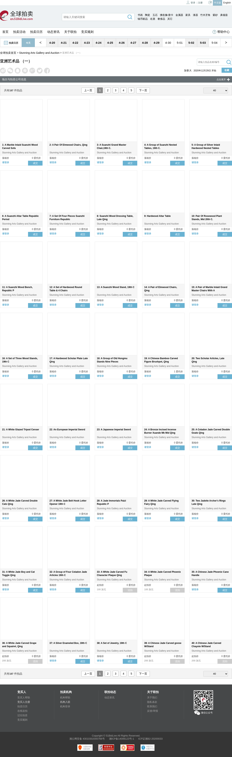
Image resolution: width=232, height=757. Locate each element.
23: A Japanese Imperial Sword (114, 429)
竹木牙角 (205, 15)
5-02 (191, 42)
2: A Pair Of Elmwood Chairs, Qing (68, 145)
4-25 (110, 42)
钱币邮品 (143, 18)
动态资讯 (53, 31)
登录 (190, 2)
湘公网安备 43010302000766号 (87, 738)
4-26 (122, 42)
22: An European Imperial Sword (67, 429)
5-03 (203, 42)
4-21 (64, 42)
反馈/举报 (152, 710)
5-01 (180, 42)
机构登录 (65, 706)
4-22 (75, 42)
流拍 (130, 590)
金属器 (179, 15)
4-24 (98, 42)
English (227, 2)
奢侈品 (161, 18)
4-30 (168, 42)
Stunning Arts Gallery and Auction (39, 52)
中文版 (217, 2)
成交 (35, 163)
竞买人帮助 (23, 697)
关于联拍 (70, 31)
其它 (169, 18)
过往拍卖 (22, 715)
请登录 (5, 162)
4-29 (156, 42)
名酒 (152, 18)
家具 (187, 15)
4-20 (52, 42)
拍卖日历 (36, 31)
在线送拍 (22, 710)
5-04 (214, 42)
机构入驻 (65, 702)
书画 (140, 15)
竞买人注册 (23, 702)
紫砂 (215, 15)
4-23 (87, 42)
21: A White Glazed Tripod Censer (20, 429)
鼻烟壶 (224, 15)
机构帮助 (65, 697)
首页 (5, 31)
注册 (200, 2)
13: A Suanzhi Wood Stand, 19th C (115, 287)
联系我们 (152, 706)
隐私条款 (152, 702)
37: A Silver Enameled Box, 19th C (68, 643)
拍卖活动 (19, 31)
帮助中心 (221, 32)
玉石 (155, 15)
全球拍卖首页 (8, 52)
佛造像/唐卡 (166, 15)
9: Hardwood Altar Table (157, 216)
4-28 (145, 42)
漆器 (195, 15)
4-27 (133, 42)
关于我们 (152, 697)
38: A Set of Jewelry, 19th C (112, 643)
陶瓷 (147, 15)
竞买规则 (87, 31)
